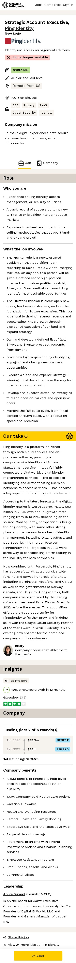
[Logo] (13, 5)
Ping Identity (19, 28)
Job (24, 163)
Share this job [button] (16, 937)
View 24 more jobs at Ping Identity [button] (31, 945)
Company (47, 163)
